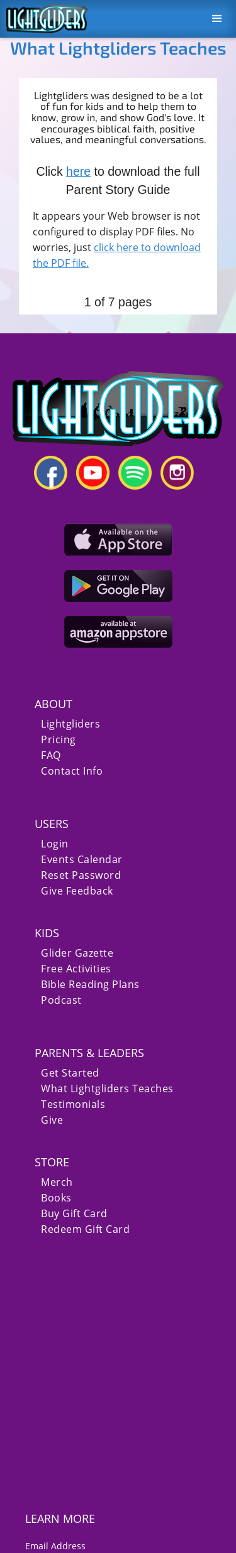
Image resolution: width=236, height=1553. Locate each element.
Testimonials (73, 1104)
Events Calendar (82, 859)
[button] (217, 19)
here (78, 171)
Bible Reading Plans (90, 984)
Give (52, 1120)
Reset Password (81, 875)
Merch (57, 1182)
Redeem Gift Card (85, 1229)
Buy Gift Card (74, 1213)
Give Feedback (77, 891)
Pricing (58, 739)
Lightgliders (70, 724)
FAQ (51, 755)
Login (55, 844)
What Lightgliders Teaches (107, 1089)
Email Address (60, 1546)
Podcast (61, 1000)
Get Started (70, 1073)
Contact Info (72, 771)
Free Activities (76, 969)
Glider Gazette (77, 953)
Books (56, 1198)
